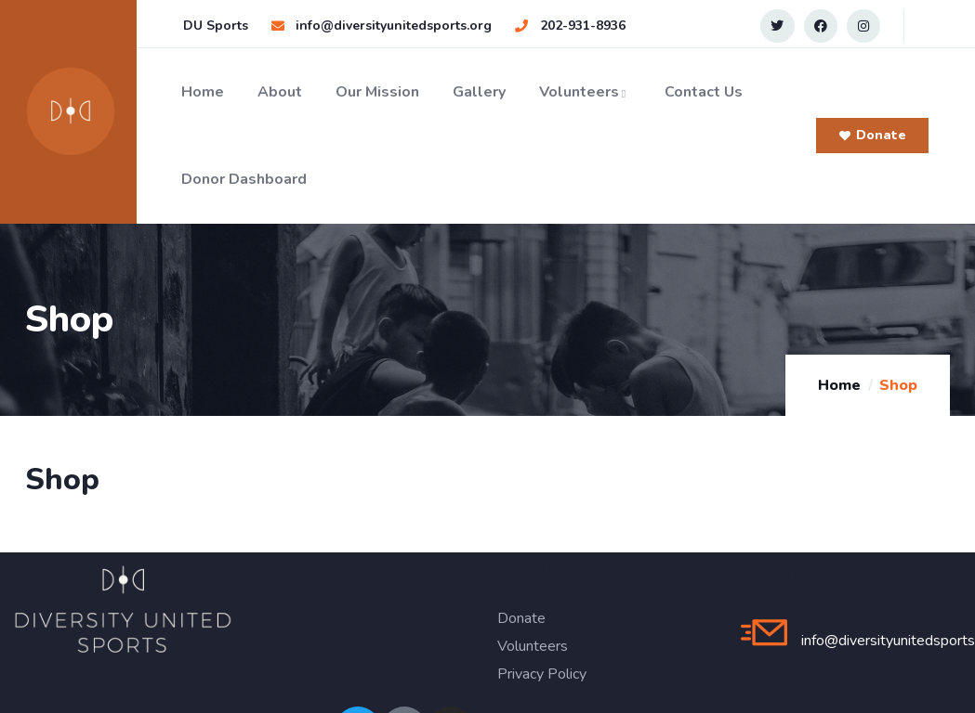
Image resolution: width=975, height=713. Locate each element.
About (279, 92)
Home (202, 92)
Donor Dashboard (244, 179)
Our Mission (377, 92)
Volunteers (585, 92)
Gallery (479, 92)
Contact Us (704, 92)
